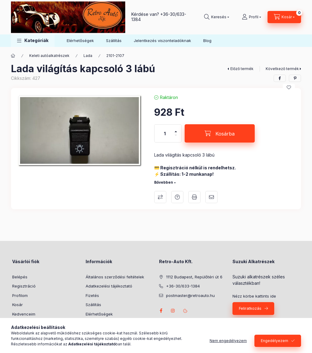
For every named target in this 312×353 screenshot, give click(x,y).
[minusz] (175, 137)
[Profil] (252, 17)
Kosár (17, 304)
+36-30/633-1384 (183, 286)
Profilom (20, 295)
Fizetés (92, 295)
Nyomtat (194, 197)
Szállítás (114, 40)
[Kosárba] (220, 133)
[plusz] (175, 129)
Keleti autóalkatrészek (49, 55)
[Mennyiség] (165, 133)
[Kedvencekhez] (289, 87)
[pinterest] (295, 78)
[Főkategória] (13, 55)
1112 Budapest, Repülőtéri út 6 (194, 276)
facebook (161, 311)
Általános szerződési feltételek (115, 276)
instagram (173, 311)
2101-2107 (115, 55)
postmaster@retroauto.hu (190, 295)
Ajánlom (211, 197)
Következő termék (282, 68)
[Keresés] (217, 17)
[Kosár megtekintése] (284, 17)
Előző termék (242, 68)
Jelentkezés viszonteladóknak (162, 40)
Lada (87, 55)
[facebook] (280, 78)
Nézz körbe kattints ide (254, 296)
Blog (207, 40)
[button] (33, 40)
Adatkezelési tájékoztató (109, 286)
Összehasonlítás (160, 197)
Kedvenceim (23, 314)
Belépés (19, 276)
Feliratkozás (250, 308)
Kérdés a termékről (177, 197)
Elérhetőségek (80, 40)
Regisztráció (24, 286)
